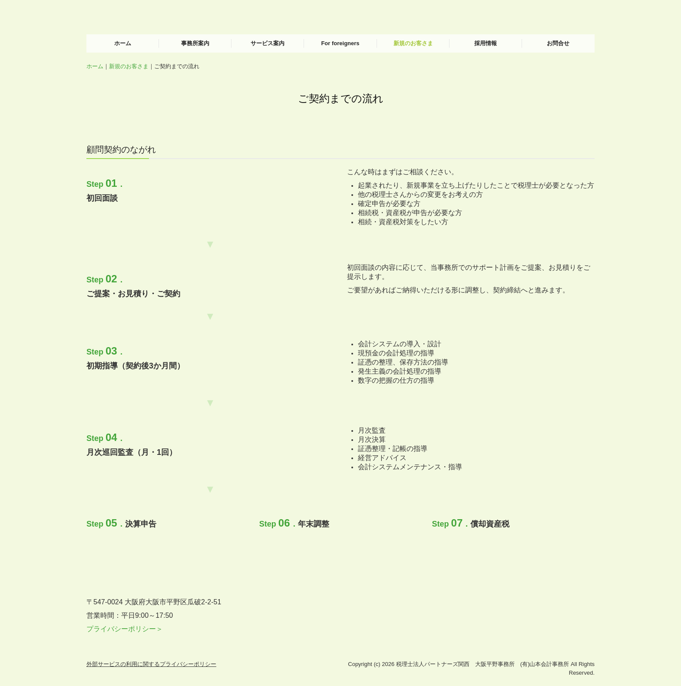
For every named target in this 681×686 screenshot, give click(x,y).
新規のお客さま (413, 43)
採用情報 (485, 43)
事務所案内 (195, 43)
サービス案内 (267, 43)
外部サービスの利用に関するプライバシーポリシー (151, 664)
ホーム (122, 43)
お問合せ (558, 43)
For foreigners (340, 43)
